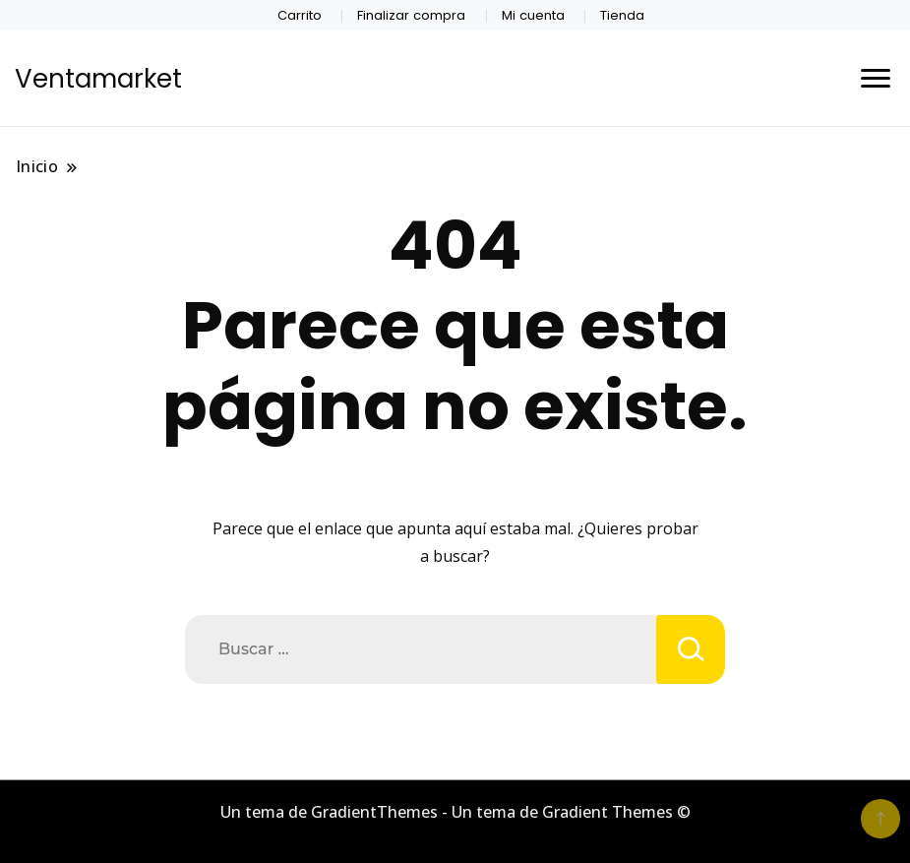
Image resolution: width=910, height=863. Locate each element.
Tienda (622, 15)
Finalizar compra (411, 15)
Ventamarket (98, 78)
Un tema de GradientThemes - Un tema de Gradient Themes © (455, 812)
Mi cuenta (533, 15)
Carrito (299, 15)
